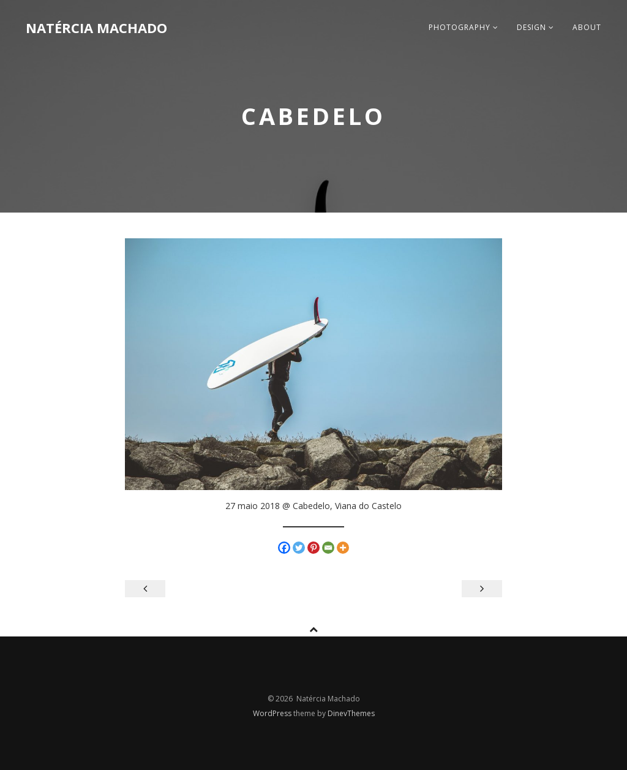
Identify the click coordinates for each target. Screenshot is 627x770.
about (587, 27)
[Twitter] (299, 548)
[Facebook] (284, 548)
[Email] (328, 548)
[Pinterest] (313, 548)
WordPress (273, 713)
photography (463, 27)
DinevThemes (351, 713)
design (535, 27)
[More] (343, 548)
